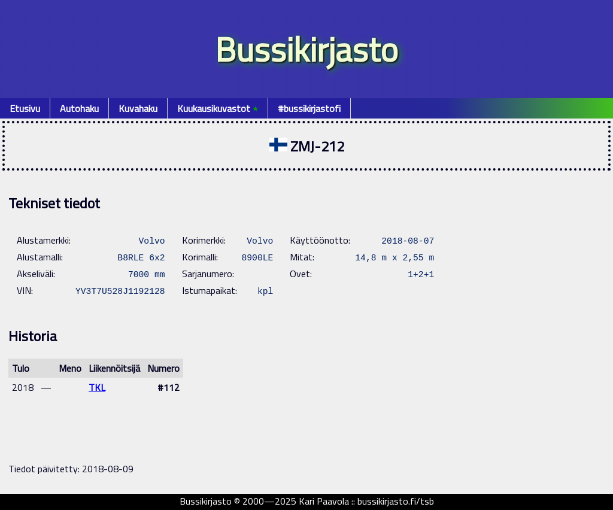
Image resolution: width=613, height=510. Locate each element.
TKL (97, 387)
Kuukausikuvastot (217, 108)
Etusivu (25, 108)
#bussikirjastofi (309, 108)
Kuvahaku (138, 108)
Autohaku (79, 108)
